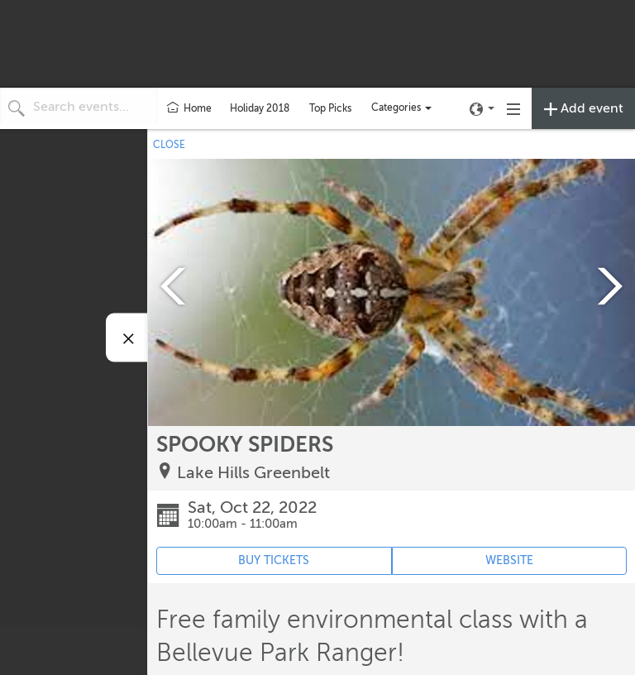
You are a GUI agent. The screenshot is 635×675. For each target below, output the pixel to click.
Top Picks (330, 108)
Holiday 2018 (259, 108)
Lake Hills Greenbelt (253, 472)
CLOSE (169, 145)
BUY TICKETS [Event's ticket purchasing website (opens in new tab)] (273, 560)
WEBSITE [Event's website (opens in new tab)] (509, 560)
